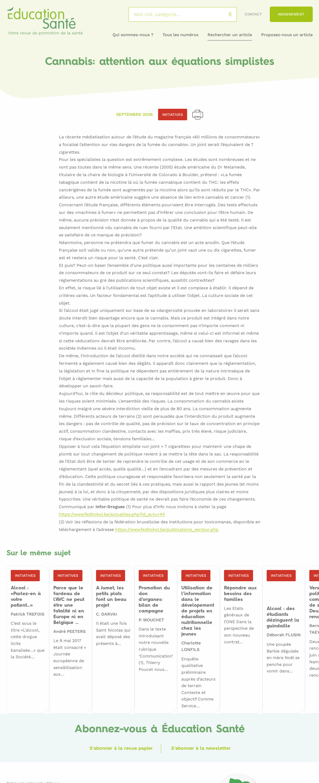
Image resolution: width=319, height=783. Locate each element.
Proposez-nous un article (287, 34)
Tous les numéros (180, 34)
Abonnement (291, 14)
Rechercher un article (230, 34)
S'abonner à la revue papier (121, 748)
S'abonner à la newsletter (201, 748)
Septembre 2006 (134, 114)
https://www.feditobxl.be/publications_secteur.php (167, 530)
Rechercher (235, 14)
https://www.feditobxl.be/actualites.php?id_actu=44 (112, 514)
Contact (253, 14)
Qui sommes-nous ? (133, 34)
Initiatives (172, 114)
